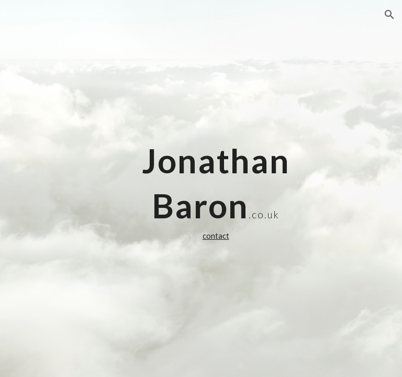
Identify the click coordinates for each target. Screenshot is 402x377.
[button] (389, 14)
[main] (215, 188)
